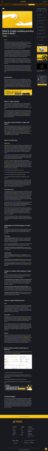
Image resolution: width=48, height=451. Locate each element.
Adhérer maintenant (31, 4)
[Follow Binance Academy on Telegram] (16, 440)
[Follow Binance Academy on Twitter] (14, 440)
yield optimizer (25, 319)
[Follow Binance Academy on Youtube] (17, 440)
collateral (20, 128)
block (28, 146)
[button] (46, 1)
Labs (22, 430)
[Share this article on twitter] (37, 10)
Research (22, 432)
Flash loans (6, 145)
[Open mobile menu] (46, 1)
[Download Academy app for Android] (32, 443)
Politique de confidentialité (30, 431)
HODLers (25, 247)
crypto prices (18, 256)
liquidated (7, 205)
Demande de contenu (31, 435)
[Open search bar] (44, 1)
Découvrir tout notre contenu (24, 416)
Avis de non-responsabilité (30, 434)
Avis (28, 437)
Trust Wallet (22, 434)
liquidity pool (6, 161)
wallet (25, 337)
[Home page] (23, 1)
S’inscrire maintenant (42, 84)
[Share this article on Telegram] (42, 10)
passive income (27, 336)
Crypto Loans (29, 70)
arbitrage (19, 164)
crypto (17, 103)
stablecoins (9, 132)
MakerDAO (15, 192)
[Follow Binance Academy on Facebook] (13, 440)
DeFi (20, 44)
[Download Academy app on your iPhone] (26, 443)
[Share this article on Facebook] (40, 10)
